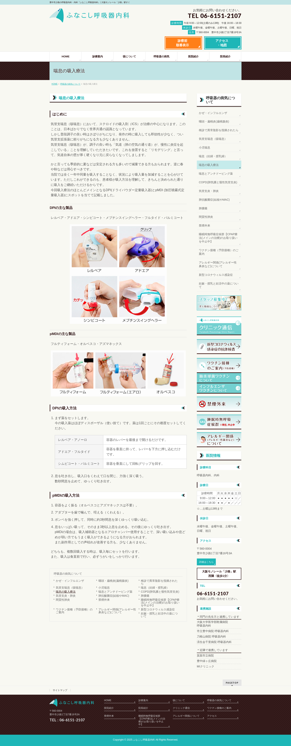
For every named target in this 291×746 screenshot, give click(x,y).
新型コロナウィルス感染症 (158, 609)
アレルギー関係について (186, 715)
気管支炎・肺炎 (66, 595)
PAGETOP (232, 682)
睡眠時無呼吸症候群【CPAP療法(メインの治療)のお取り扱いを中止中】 (160, 602)
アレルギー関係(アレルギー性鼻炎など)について (117, 611)
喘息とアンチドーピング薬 (115, 591)
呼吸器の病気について (70, 84)
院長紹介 (143, 708)
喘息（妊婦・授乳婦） (155, 587)
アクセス (212, 715)
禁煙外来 (104, 599)
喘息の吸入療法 (66, 591)
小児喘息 (104, 587)
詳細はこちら (206, 562)
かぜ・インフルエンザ (70, 580)
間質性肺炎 (63, 599)
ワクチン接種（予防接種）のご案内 (74, 611)
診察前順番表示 (182, 43)
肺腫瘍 (145, 595)
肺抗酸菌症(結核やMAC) (113, 595)
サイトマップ (60, 690)
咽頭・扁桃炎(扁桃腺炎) (113, 580)
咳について (179, 700)
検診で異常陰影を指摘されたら (159, 582)
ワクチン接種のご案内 (219, 708)
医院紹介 (109, 708)
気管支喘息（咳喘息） (70, 587)
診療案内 (143, 700)
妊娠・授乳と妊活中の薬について (159, 615)
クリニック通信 (181, 708)
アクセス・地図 (221, 43)
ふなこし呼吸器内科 (144, 739)
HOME (55, 84)
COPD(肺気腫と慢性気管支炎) (160, 591)
